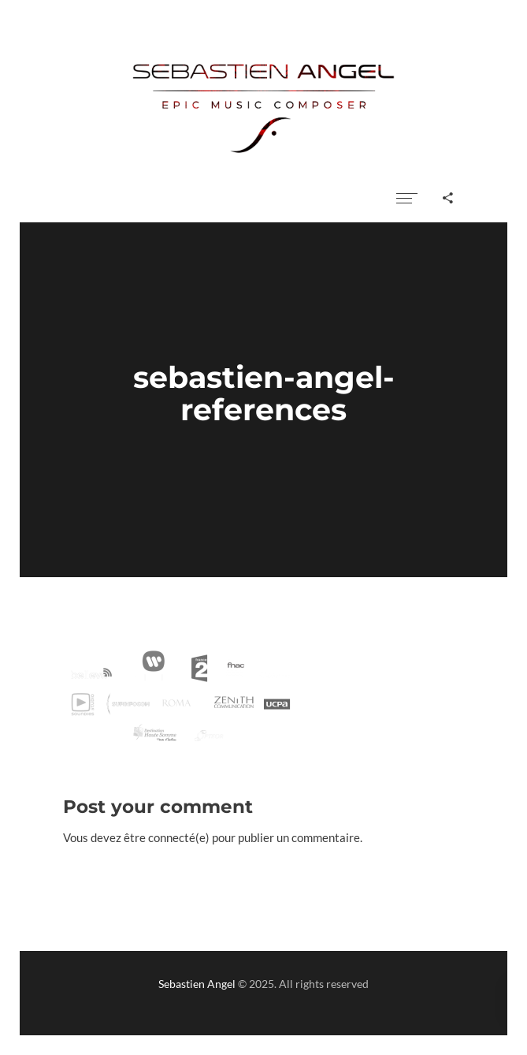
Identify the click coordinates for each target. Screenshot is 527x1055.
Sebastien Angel (197, 983)
